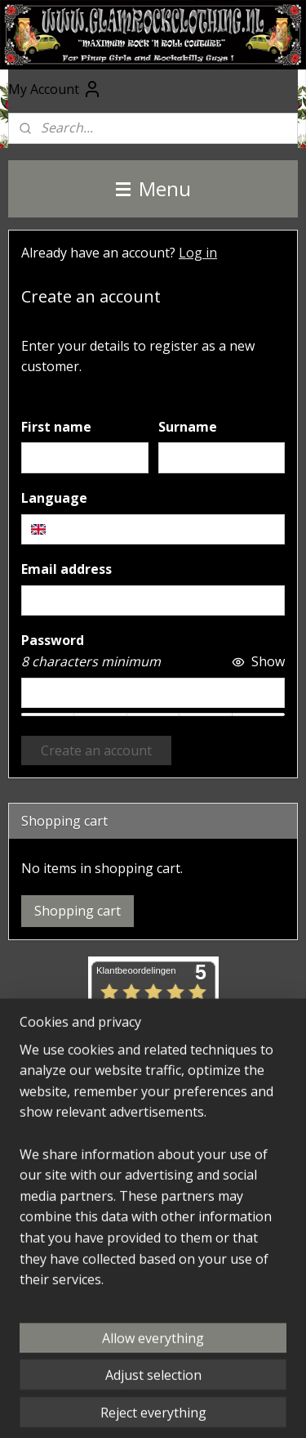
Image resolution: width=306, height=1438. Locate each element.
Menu (153, 188)
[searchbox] (153, 529)
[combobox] (153, 529)
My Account (55, 89)
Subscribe (64, 1242)
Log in (198, 253)
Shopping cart (77, 911)
